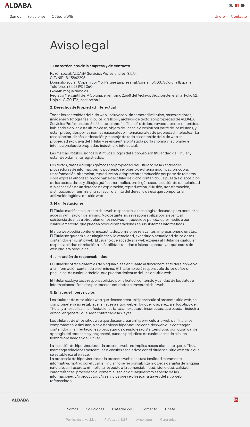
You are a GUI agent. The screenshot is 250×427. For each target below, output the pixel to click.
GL (231, 5)
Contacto (239, 16)
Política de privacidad (81, 419)
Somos (15, 16)
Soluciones (36, 16)
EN (243, 5)
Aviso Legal (144, 419)
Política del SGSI (116, 419)
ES (237, 5)
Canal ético (168, 419)
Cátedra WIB (62, 16)
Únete (220, 16)
